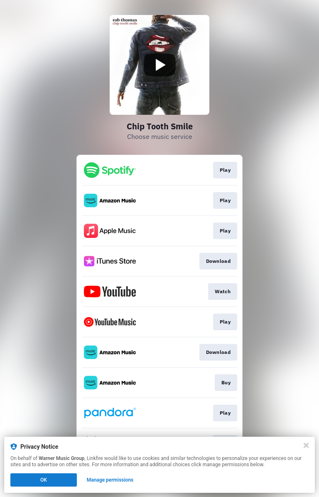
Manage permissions (110, 480)
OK (43, 480)
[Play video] (159, 65)
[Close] (306, 445)
